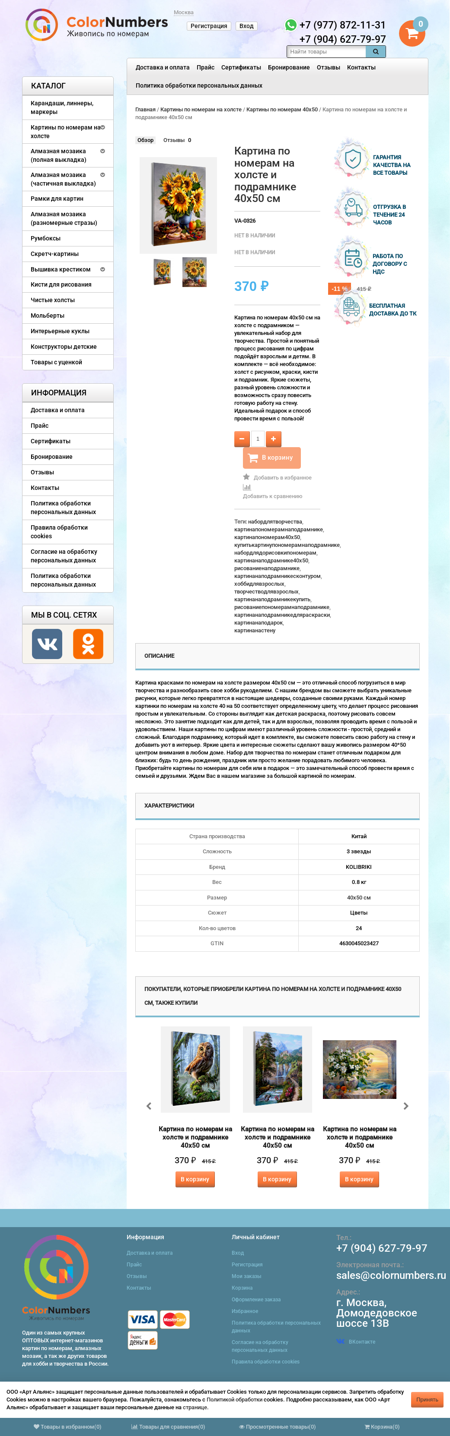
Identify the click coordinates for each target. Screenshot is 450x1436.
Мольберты (47, 315)
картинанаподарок (258, 622)
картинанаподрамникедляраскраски (282, 615)
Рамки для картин (57, 198)
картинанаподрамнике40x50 (271, 560)
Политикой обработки (234, 1399)
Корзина (242, 1288)
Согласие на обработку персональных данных (64, 556)
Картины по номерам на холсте (66, 131)
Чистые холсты (53, 300)
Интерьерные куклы (60, 331)
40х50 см (359, 897)
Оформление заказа (256, 1300)
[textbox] (326, 51)
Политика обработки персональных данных (199, 85)
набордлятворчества (275, 521)
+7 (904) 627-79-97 (382, 1248)
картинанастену (254, 630)
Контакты (361, 67)
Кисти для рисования (61, 284)
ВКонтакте (355, 1342)
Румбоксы (46, 238)
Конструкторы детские (64, 346)
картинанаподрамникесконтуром (277, 576)
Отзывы (328, 67)
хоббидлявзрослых (259, 584)
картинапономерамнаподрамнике (278, 529)
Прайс (205, 67)
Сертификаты (241, 67)
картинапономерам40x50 (267, 537)
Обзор (145, 140)
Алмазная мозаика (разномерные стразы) (64, 218)
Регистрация (209, 25)
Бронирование (289, 67)
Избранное (245, 1311)
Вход (246, 25)
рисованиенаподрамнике (267, 568)
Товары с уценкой (56, 362)
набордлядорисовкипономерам (275, 552)
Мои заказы (247, 1276)
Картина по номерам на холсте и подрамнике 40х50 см (195, 1137)
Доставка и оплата (163, 67)
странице (195, 1407)
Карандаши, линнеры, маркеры (62, 107)
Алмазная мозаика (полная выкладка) (58, 155)
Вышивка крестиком (61, 269)
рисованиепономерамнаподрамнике (281, 607)
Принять (427, 1399)
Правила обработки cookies (59, 532)
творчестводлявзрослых (266, 591)
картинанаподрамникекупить (272, 599)
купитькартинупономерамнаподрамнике (287, 545)
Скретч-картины (55, 253)
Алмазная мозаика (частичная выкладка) (63, 179)
